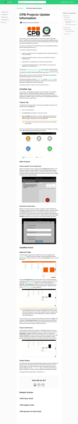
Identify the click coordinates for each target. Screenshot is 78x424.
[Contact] (71, 2)
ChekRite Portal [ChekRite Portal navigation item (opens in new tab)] (65, 2)
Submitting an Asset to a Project (34, 69)
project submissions (27, 287)
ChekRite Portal (66, 27)
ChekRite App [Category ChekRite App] (4, 14)
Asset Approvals (36, 367)
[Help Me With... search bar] (32, 2)
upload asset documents (32, 71)
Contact (71, 2)
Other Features (67, 19)
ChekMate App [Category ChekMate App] (4, 17)
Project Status (67, 33)
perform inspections (44, 71)
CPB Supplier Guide (53, 72)
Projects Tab (67, 17)
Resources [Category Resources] (3, 22)
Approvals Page (67, 29)
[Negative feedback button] (43, 385)
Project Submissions (70, 31)
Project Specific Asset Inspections (70, 22)
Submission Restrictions (70, 24)
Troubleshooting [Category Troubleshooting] (5, 19)
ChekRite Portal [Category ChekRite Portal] (4, 12)
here (49, 84)
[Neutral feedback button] (39, 385)
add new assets (22, 71)
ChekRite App (66, 15)
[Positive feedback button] (35, 385)
